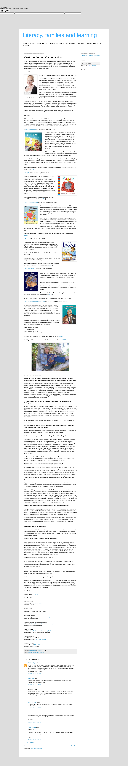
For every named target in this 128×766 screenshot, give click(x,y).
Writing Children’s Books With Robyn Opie (42, 624)
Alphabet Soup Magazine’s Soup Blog (44, 610)
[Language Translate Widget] (90, 63)
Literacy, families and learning (60, 35)
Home (50, 746)
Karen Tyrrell (31, 678)
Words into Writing (39, 645)
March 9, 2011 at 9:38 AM (34, 697)
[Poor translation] (7, 10)
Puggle (27, 172)
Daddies (27, 239)
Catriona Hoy (31, 663)
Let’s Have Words (37, 603)
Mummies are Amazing (31, 202)
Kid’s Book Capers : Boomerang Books (41, 631)
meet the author (40, 652)
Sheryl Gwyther (32, 702)
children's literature (32, 652)
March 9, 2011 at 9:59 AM (34, 708)
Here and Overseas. (41, 639)
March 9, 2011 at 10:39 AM (34, 722)
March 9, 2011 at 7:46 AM (34, 684)
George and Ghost (30, 129)
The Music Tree (29, 268)
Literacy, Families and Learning (41, 617)
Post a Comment (30, 742)
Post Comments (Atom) (36, 748)
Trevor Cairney (32, 727)
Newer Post (27, 746)
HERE (33, 169)
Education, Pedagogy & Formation (91, 55)
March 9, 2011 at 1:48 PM (34, 739)
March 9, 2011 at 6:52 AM (34, 673)
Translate (91, 65)
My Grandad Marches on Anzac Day (35, 301)
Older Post (74, 746)
